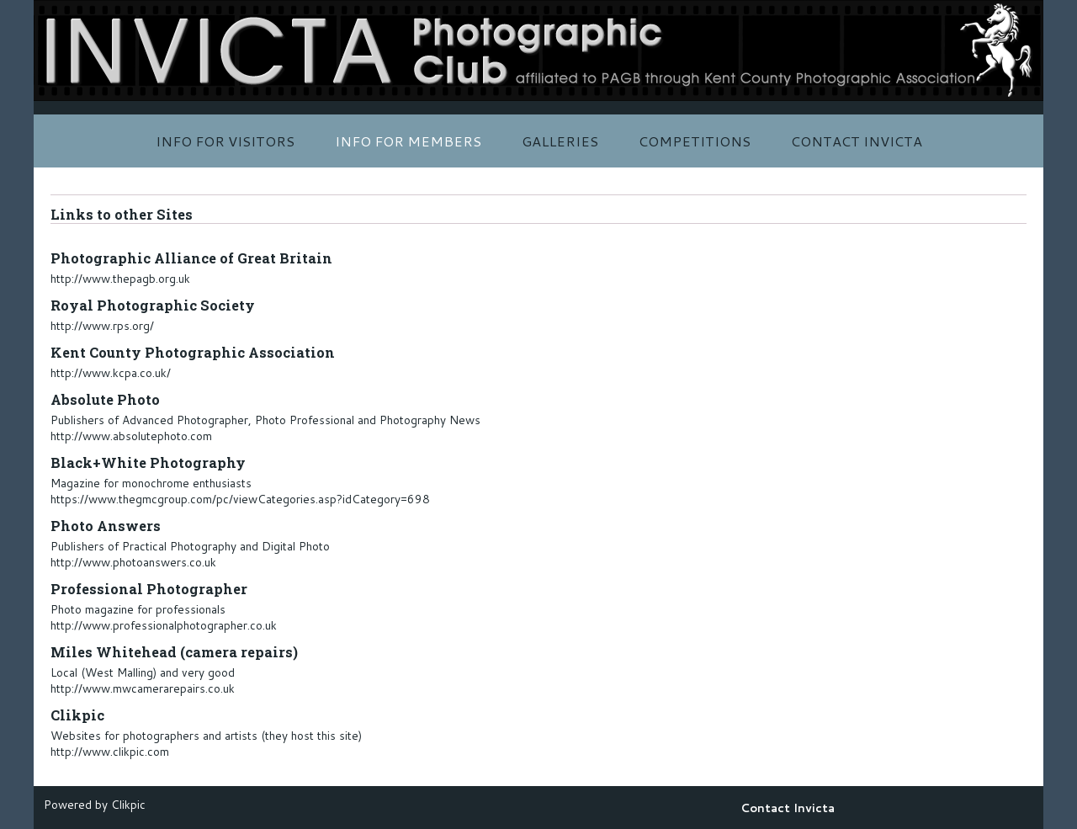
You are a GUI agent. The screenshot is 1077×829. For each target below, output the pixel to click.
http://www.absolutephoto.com (131, 436)
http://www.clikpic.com (109, 751)
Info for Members (408, 141)
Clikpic (77, 715)
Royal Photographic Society (152, 305)
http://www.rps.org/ (102, 325)
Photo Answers (105, 525)
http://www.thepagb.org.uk (120, 278)
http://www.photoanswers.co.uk (133, 562)
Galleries (560, 141)
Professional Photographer (148, 589)
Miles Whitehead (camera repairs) (174, 652)
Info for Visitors (225, 141)
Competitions (695, 141)
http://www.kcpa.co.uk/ (110, 372)
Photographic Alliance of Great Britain (191, 258)
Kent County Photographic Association (192, 352)
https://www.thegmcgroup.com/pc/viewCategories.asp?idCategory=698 (240, 499)
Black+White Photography (148, 462)
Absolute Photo (105, 399)
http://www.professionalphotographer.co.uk (163, 625)
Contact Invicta (856, 141)
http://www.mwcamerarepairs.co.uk (142, 688)
